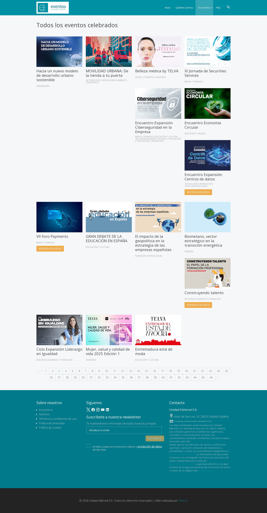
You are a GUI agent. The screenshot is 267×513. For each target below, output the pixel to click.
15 (146, 371)
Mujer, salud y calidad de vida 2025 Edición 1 (108, 351)
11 (114, 371)
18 (170, 371)
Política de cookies (50, 427)
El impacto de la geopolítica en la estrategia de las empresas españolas (153, 243)
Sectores (44, 414)
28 (67, 377)
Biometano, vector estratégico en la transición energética (203, 241)
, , (201, 416)
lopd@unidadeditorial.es (182, 454)
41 (171, 377)
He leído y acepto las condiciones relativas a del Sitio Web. (124, 441)
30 (83, 377)
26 (51, 377)
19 (178, 371)
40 (163, 377)
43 (187, 377)
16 (154, 371)
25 (226, 371)
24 (218, 371)
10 (106, 371)
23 (210, 371)
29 (75, 377)
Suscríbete (155, 429)
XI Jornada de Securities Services (205, 73)
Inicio (165, 7)
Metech (183, 500)
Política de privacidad (51, 423)
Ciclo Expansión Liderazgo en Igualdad (59, 351)
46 (211, 377)
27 (59, 377)
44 (195, 377)
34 (115, 377)
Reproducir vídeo (198, 192)
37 (139, 377)
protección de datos (148, 440)
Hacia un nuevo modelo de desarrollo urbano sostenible (57, 75)
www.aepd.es (205, 470)
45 (203, 377)
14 (138, 371)
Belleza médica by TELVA (156, 70)
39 (155, 377)
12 (122, 371)
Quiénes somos (182, 7)
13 (130, 371)
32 (99, 377)
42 (179, 377)
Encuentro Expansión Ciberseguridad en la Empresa (154, 127)
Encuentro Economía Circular (203, 125)
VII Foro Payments (52, 236)
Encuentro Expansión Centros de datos (203, 176)
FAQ (218, 7)
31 (91, 377)
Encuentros (203, 7)
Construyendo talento (204, 292)
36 (131, 377)
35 (123, 377)
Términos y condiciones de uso (58, 419)
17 (162, 371)
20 (186, 371)
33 (107, 377)
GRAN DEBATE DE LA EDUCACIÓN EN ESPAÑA (106, 238)
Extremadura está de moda (153, 351)
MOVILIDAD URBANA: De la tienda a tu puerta (107, 73)
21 (194, 371)
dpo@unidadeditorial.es (182, 464)
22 (202, 371)
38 (147, 377)
